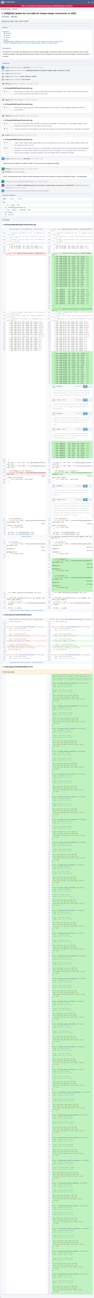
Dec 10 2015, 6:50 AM (32, 169)
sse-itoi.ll (10, 214)
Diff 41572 (27, 67)
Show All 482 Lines (25, 610)
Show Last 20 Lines (37, 610)
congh (11, 21)
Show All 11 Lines (26, 536)
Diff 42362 (27, 158)
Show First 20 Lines (14, 229)
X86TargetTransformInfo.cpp (16, 207)
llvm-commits (26, 79)
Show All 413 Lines (25, 662)
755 (6, 129)
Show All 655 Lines (27, 229)
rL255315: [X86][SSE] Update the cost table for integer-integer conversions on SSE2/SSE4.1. (31, 43)
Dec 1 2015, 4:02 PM (37, 67)
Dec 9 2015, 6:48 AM (32, 116)
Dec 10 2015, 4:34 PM (19, 188)
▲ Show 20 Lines (14, 610)
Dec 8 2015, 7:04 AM (32, 84)
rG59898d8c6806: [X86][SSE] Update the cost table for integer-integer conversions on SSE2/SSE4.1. (33, 41)
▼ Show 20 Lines (38, 229)
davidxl (8, 35)
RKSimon (8, 33)
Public (15, 16)
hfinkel (8, 37)
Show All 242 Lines (27, 619)
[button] (92, 2)
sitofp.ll (10, 212)
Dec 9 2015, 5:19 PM (30, 135)
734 (6, 91)
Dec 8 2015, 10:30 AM (31, 100)
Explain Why (8, 188)
